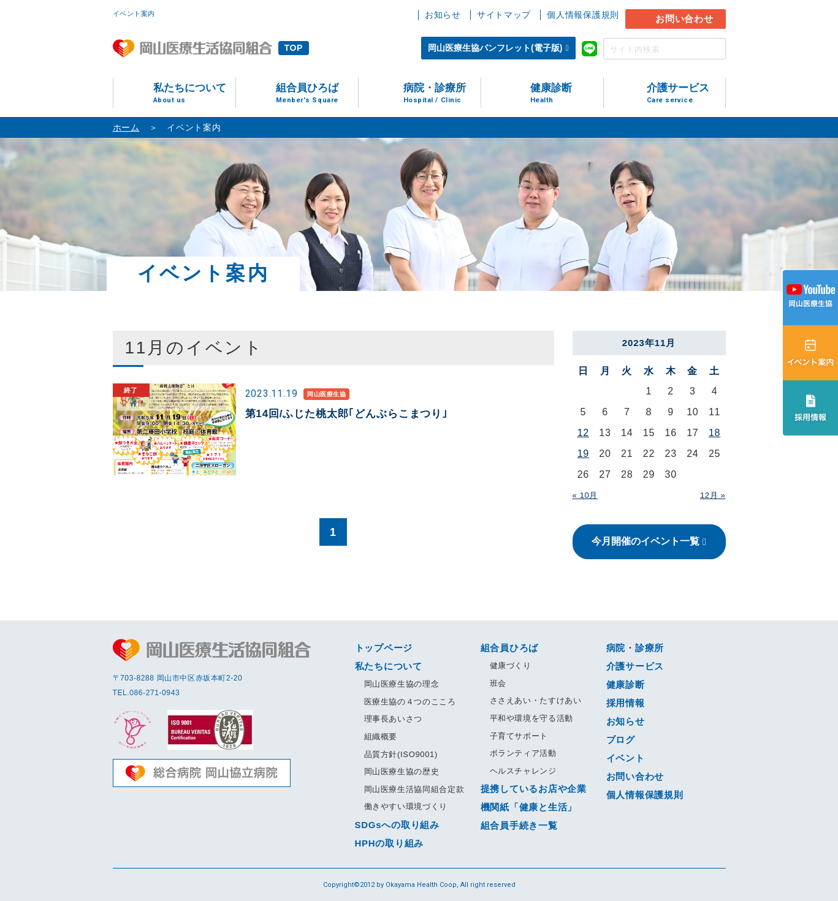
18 (714, 433)
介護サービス (686, 93)
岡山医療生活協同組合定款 (414, 789)
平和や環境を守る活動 (532, 718)
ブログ (620, 739)
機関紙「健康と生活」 (529, 807)
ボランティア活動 (523, 753)
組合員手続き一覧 (519, 825)
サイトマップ (504, 15)
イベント (625, 758)
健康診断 (566, 93)
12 (583, 433)
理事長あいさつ (393, 718)
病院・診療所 (442, 93)
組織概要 (381, 736)
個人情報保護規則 (583, 15)
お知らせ (443, 15)
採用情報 (625, 703)
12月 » (713, 495)
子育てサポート (519, 736)
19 (583, 453)
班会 (498, 683)
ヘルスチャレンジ (523, 770)
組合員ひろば (317, 93)
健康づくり (510, 665)
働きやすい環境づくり (406, 806)
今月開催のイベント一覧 (645, 541)
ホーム (126, 127)
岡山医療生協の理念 (402, 683)
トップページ (384, 648)
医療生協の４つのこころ (410, 701)
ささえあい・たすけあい (536, 700)
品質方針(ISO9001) (401, 754)
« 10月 (585, 495)
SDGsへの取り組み (397, 825)
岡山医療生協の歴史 (402, 771)
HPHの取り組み (389, 843)
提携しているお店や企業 (534, 788)
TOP (293, 48)
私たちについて (194, 93)
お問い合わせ (684, 18)
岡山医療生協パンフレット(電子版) (495, 48)
